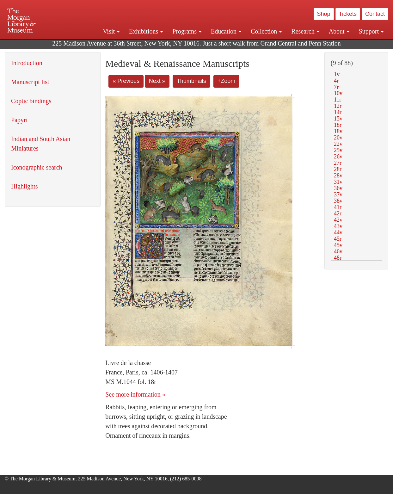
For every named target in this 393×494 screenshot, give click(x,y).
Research (305, 31)
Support (371, 31)
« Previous (126, 81)
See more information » (135, 394)
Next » (157, 81)
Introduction (26, 62)
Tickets (348, 14)
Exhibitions (146, 31)
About (339, 31)
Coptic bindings (31, 100)
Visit (111, 31)
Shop (323, 14)
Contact (375, 14)
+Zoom (227, 81)
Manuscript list (30, 81)
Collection (266, 31)
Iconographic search (36, 167)
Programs (186, 31)
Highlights (24, 186)
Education (226, 31)
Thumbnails (191, 81)
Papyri (19, 119)
